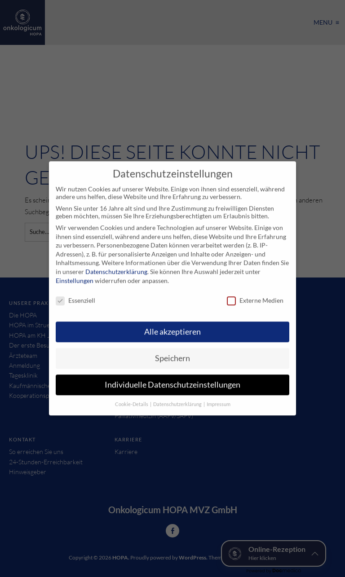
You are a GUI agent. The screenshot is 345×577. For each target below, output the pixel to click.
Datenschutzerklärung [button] (178, 398)
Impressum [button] (218, 398)
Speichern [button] (172, 352)
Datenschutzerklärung (116, 265)
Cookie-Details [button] (132, 398)
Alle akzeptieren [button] (172, 325)
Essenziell (75, 295)
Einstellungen (74, 274)
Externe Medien (255, 295)
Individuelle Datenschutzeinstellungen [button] (172, 378)
